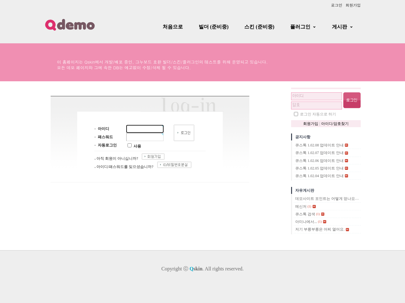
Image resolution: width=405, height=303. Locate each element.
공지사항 (302, 137)
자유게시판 (304, 190)
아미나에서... (306, 222)
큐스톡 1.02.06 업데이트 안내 (319, 160)
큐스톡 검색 (305, 214)
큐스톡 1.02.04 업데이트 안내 (319, 176)
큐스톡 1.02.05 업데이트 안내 (319, 168)
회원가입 (353, 5)
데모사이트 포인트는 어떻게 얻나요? (326, 199)
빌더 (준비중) (214, 26)
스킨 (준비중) (259, 26)
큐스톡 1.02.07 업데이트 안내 (319, 153)
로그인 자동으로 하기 (318, 114)
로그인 (336, 5)
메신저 (301, 206)
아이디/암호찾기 (335, 123)
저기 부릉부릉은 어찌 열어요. (320, 229)
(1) (309, 206)
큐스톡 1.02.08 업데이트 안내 (319, 145)
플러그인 (300, 26)
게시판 (339, 26)
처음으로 (173, 26)
